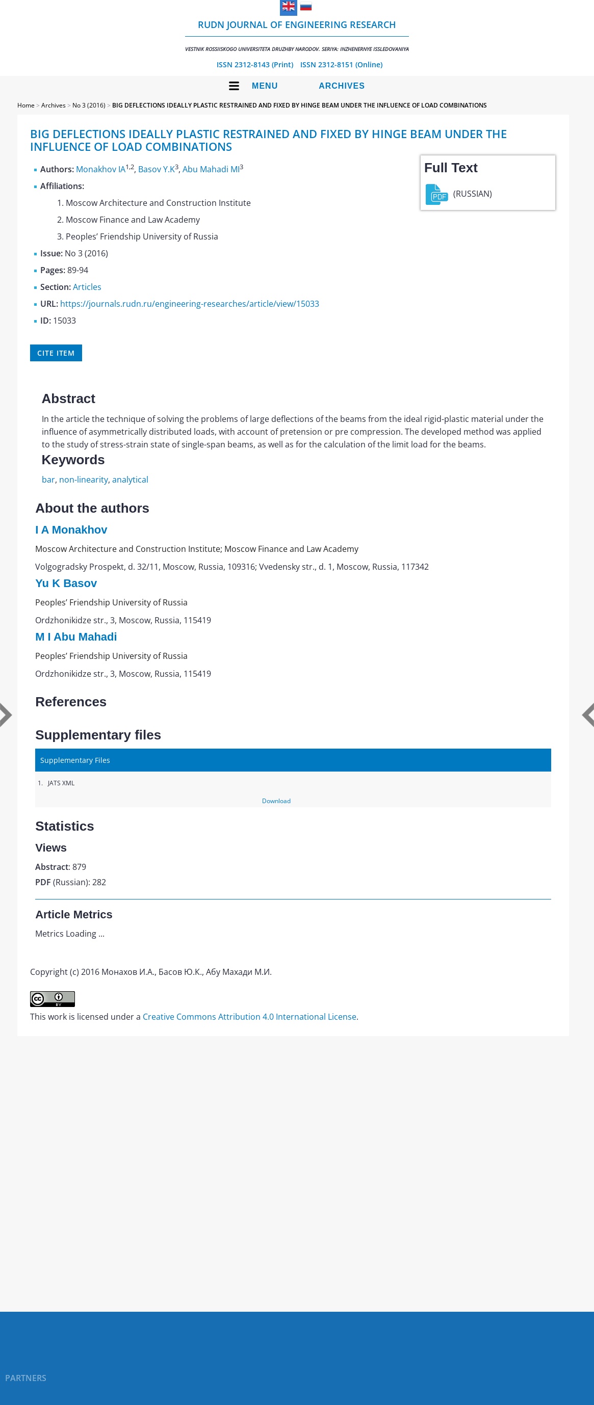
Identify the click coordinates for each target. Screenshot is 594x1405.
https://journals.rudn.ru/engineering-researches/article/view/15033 (189, 303)
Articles (87, 287)
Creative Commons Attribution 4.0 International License (249, 1016)
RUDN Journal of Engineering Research (297, 35)
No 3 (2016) (89, 105)
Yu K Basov (66, 583)
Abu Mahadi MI (211, 169)
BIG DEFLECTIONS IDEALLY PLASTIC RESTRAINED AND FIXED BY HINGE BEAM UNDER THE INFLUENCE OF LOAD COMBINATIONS (299, 105)
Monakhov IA (100, 169)
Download (276, 801)
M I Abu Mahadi (76, 636)
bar (48, 479)
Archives (342, 86)
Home (26, 105)
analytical (130, 479)
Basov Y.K (156, 169)
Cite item (56, 353)
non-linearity (83, 479)
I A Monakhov (71, 529)
